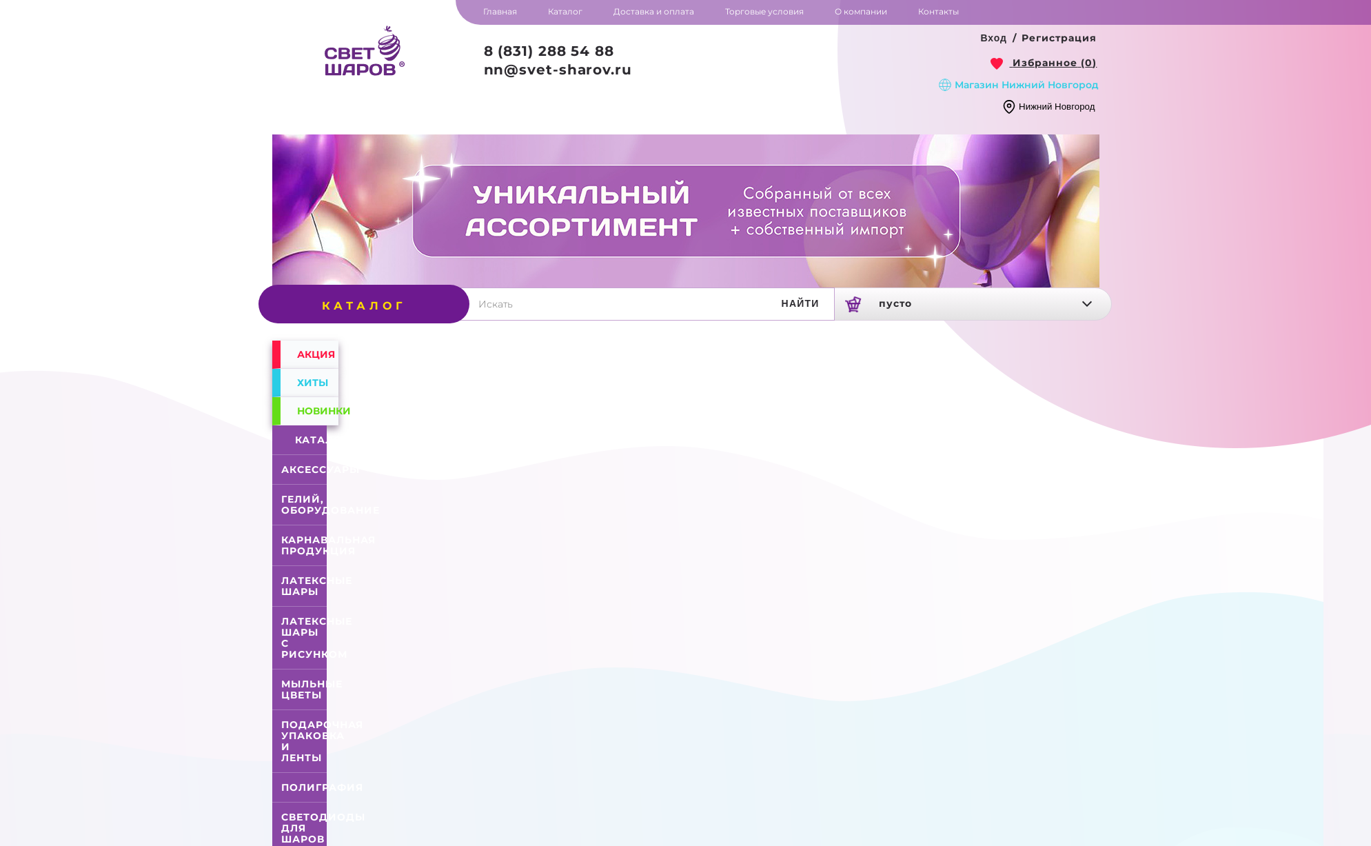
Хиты (312, 382)
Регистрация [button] (1059, 38)
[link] (1044, 63)
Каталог (306, 440)
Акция (316, 354)
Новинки (317, 411)
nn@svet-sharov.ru (558, 69)
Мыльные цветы (312, 689)
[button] (993, 38)
